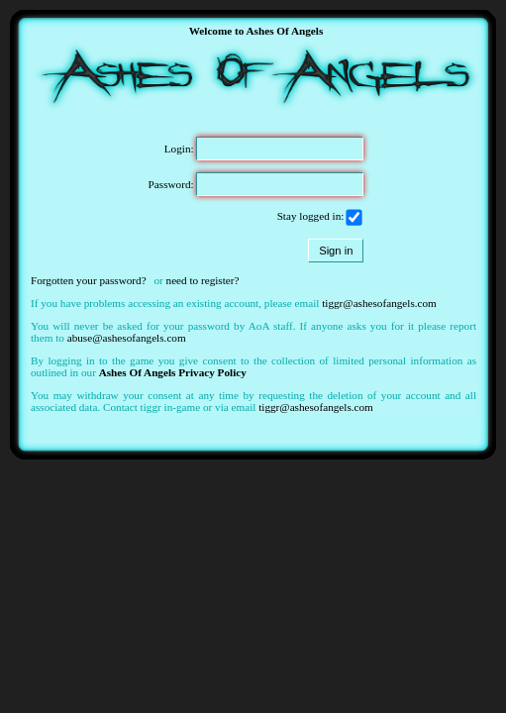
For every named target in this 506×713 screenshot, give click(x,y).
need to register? (203, 280)
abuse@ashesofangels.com (126, 338)
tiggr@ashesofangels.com (379, 303)
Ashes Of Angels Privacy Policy (173, 372)
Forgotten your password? (89, 280)
